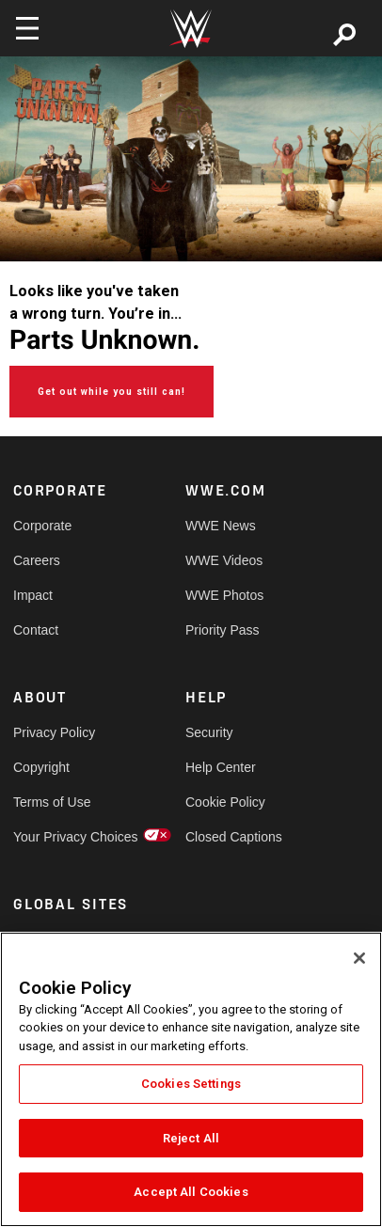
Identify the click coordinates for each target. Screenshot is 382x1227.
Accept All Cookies (190, 1192)
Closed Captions (228, 836)
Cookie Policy (225, 802)
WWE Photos (224, 595)
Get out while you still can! (111, 391)
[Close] (359, 958)
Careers (36, 560)
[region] (191, 1079)
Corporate (42, 525)
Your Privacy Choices (56, 836)
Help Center (220, 767)
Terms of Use (51, 802)
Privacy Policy (54, 732)
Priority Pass (222, 629)
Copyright (41, 767)
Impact (33, 595)
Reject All (191, 1138)
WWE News (220, 525)
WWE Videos (224, 560)
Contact (35, 629)
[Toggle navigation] (27, 28)
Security (209, 732)
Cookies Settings (191, 1084)
